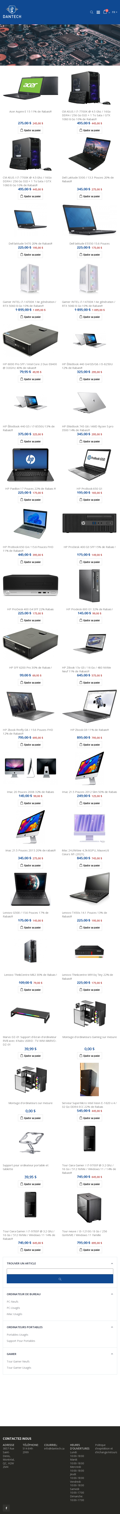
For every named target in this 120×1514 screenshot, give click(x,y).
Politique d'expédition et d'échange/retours (106, 1448)
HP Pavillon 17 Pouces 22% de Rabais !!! (30, 488)
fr (113, 12)
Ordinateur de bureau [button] (24, 1294)
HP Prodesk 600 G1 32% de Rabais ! (89, 609)
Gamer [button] (11, 1354)
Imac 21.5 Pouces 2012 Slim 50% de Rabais (89, 792)
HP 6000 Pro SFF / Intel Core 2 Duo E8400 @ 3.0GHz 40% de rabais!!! (30, 366)
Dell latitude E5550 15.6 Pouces (89, 243)
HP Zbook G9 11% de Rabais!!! (89, 730)
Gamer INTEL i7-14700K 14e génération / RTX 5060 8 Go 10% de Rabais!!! (29, 303)
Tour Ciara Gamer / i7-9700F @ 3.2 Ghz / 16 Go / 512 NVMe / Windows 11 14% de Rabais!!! (29, 1235)
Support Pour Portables (21, 1341)
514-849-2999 (28, 1450)
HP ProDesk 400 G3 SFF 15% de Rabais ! (90, 547)
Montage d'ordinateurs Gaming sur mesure (89, 1037)
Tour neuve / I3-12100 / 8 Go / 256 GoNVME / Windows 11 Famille (84, 1233)
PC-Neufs (12, 1301)
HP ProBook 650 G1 (89, 488)
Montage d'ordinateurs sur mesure (30, 1103)
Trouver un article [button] (21, 1263)
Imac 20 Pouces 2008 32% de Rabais (30, 792)
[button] (91, 12)
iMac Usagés (14, 1314)
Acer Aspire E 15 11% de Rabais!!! (30, 111)
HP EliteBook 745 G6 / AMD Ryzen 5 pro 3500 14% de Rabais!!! (87, 428)
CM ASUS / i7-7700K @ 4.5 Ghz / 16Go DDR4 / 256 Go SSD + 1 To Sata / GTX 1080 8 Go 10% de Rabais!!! (86, 115)
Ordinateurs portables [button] (24, 1327)
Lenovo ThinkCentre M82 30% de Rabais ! (30, 975)
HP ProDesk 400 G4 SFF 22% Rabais (30, 609)
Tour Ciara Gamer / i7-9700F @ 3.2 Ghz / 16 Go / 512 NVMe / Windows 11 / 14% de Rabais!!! (89, 1169)
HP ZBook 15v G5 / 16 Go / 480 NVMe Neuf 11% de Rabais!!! (86, 669)
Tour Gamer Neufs (18, 1361)
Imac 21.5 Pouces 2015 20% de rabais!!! (30, 850)
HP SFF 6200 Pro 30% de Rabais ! (30, 667)
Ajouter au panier (30, 130)
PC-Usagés (13, 1308)
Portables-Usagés (17, 1334)
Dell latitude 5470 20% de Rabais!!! (30, 243)
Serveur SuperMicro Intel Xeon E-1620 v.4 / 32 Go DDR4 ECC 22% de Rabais (89, 1105)
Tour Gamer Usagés (19, 1367)
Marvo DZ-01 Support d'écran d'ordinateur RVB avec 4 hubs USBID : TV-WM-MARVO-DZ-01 (30, 1040)
